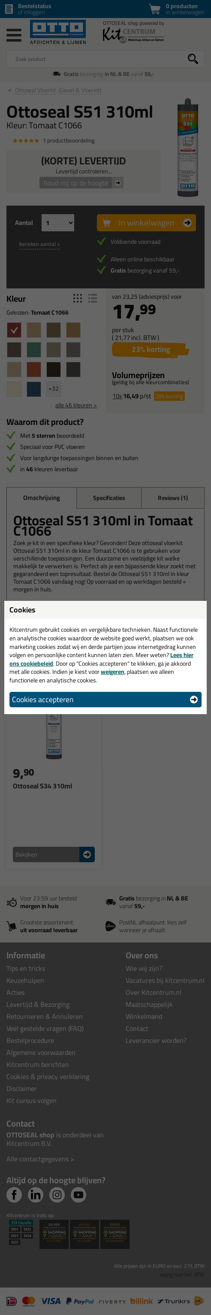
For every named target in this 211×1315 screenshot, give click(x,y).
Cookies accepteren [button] (42, 699)
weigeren (112, 671)
